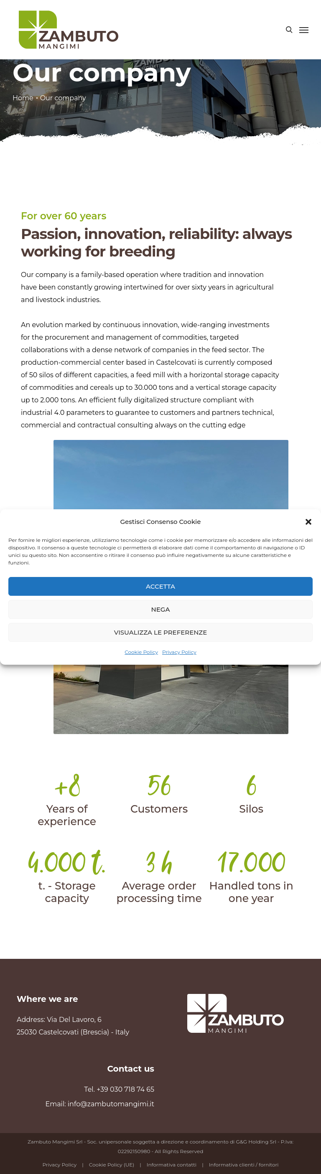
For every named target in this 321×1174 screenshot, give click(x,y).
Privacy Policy (179, 652)
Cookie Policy (141, 652)
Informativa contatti (171, 1164)
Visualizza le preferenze (160, 632)
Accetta (160, 586)
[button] (308, 522)
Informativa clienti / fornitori (244, 1164)
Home (23, 98)
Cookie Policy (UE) (111, 1164)
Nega (160, 609)
